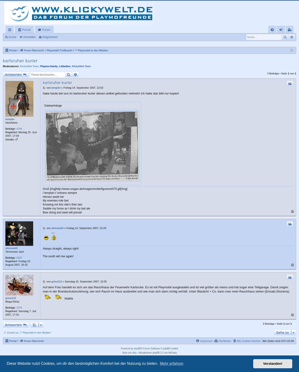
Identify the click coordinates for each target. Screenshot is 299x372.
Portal (26, 30)
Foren (46, 30)
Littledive (64, 66)
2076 (19, 307)
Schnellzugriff (10, 30)
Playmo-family (49, 66)
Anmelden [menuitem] (282, 30)
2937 (19, 257)
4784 (19, 128)
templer (10, 119)
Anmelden (29, 37)
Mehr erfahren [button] (171, 363)
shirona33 (11, 248)
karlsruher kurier (20, 61)
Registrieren (50, 37)
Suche (12, 37)
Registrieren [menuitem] (290, 30)
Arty (134, 352)
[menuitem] (272, 29)
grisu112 (10, 298)
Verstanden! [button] (272, 363)
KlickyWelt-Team (29, 66)
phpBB (137, 348)
